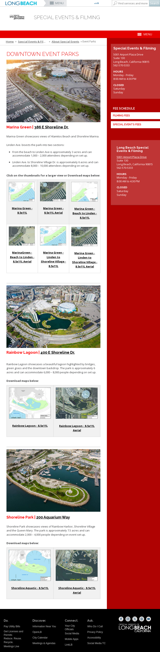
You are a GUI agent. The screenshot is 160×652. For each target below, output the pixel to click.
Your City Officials (70, 627)
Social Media (72, 633)
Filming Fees (121, 115)
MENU (59, 3)
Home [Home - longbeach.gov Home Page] (10, 41)
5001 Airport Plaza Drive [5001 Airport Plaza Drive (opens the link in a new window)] (132, 157)
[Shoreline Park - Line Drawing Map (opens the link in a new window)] (30, 565)
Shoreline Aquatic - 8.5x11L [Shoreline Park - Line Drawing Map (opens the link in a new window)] (30, 588)
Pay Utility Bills (12, 626)
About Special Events (65, 41)
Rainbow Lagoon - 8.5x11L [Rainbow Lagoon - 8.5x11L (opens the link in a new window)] (30, 426)
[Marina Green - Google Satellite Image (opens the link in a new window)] (53, 191)
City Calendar (40, 637)
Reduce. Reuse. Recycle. (13, 640)
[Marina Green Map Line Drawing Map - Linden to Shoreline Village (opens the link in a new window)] (53, 236)
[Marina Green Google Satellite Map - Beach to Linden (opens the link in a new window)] (22, 236)
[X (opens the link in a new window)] (134, 618)
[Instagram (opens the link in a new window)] (127, 618)
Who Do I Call (95, 626)
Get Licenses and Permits (13, 633)
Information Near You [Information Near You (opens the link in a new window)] (44, 626)
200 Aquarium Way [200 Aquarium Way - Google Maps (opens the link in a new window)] (53, 517)
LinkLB (68, 644)
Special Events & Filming (33, 41)
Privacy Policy (95, 632)
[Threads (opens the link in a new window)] (141, 618)
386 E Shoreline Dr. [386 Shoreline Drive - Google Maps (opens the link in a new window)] (51, 127)
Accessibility (94, 637)
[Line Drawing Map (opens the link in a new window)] (22, 191)
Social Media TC (96, 643)
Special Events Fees (127, 124)
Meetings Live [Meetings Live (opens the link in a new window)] (11, 646)
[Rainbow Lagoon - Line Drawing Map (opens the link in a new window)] (30, 403)
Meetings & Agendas (43, 643)
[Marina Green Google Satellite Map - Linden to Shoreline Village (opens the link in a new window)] (84, 236)
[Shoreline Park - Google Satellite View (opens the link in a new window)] (77, 565)
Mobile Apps (71, 639)
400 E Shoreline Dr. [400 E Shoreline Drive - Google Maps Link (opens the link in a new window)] (57, 352)
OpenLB (37, 632)
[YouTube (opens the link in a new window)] (148, 618)
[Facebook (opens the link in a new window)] (121, 618)
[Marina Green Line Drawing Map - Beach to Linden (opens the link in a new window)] (84, 192)
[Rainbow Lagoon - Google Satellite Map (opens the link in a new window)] (77, 403)
